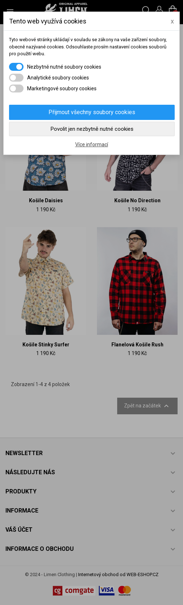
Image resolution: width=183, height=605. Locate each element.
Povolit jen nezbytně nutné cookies (92, 129)
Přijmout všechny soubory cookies (91, 112)
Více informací (91, 144)
